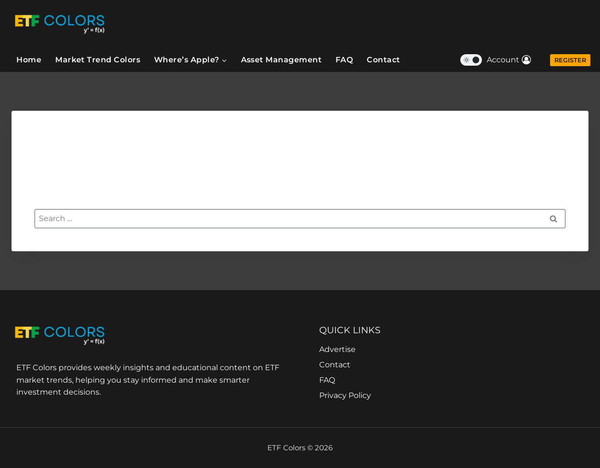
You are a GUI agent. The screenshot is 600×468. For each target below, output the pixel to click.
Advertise (337, 349)
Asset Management (281, 59)
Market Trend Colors (97, 59)
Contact (383, 59)
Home (28, 59)
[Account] (509, 60)
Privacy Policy (345, 395)
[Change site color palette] (471, 60)
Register (570, 60)
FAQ (344, 59)
